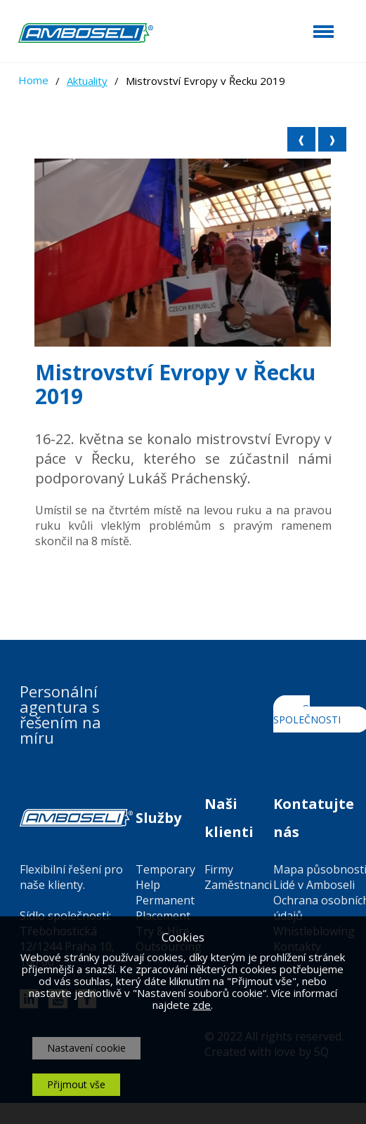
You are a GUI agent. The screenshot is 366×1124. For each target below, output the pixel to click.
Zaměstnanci (238, 884)
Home (33, 80)
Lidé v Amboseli (314, 884)
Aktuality (87, 81)
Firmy (218, 869)
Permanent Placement (165, 907)
